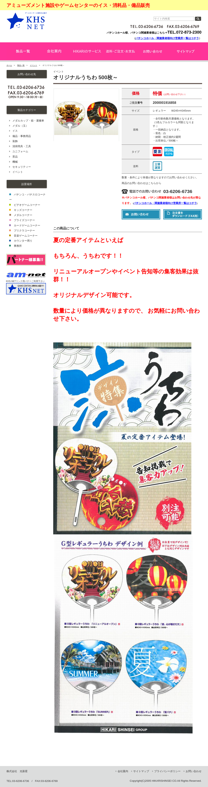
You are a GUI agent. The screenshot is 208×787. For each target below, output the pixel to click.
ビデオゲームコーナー (27, 204)
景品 (15, 156)
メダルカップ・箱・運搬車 (28, 120)
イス (15, 130)
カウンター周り (23, 240)
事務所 (18, 245)
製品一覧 (21, 65)
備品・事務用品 (21, 136)
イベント (33, 65)
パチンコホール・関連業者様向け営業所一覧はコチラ (167, 38)
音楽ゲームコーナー (26, 235)
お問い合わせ (194, 771)
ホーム (9, 65)
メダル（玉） (20, 125)
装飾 (15, 141)
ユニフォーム (20, 151)
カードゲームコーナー (27, 225)
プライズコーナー (24, 220)
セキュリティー (21, 166)
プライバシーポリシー (167, 771)
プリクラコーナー (24, 230)
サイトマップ (141, 771)
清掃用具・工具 (21, 146)
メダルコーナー (23, 215)
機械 (15, 161)
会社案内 (123, 771)
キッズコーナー (23, 210)
